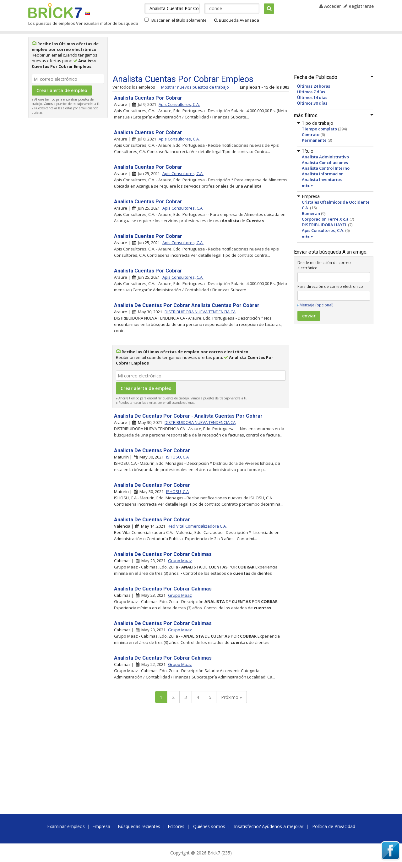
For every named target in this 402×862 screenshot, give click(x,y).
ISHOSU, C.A (177, 457)
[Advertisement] (68, 215)
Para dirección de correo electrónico (330, 286)
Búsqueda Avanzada (236, 20)
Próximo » (231, 697)
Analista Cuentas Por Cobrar (148, 98)
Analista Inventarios (322, 179)
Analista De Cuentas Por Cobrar (152, 450)
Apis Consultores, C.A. (323, 230)
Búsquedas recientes (139, 826)
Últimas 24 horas (313, 86)
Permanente (314, 140)
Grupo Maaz (180, 560)
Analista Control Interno (326, 168)
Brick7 (55, 10)
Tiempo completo (319, 129)
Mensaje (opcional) (316, 305)
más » (307, 185)
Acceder (330, 6)
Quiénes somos (209, 826)
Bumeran (311, 213)
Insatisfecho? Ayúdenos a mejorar (268, 826)
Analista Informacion (323, 174)
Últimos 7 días (311, 92)
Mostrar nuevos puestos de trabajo (195, 87)
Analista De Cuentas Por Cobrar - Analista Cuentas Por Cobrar (188, 416)
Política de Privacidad (333, 826)
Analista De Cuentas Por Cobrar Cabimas (163, 554)
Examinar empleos (66, 826)
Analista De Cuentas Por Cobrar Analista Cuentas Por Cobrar (186, 305)
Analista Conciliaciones (325, 162)
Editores (176, 826)
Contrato (310, 134)
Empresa (101, 826)
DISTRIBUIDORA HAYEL (324, 225)
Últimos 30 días (312, 103)
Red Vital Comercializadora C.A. (197, 526)
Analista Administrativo (325, 157)
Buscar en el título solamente (179, 20)
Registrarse (359, 6)
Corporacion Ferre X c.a (325, 219)
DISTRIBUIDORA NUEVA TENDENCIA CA (200, 312)
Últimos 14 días (312, 97)
